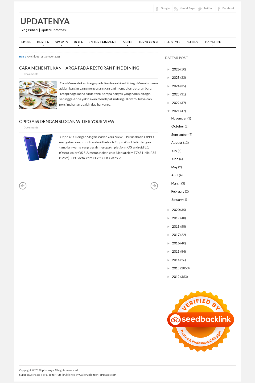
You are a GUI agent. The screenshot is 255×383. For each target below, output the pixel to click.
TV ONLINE (212, 43)
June (175, 159)
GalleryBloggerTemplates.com (97, 374)
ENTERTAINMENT (103, 42)
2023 (176, 94)
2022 (176, 103)
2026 (176, 69)
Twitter (207, 8)
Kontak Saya (187, 8)
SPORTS (60, 43)
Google (165, 8)
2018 (176, 226)
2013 (176, 268)
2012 (176, 277)
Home (22, 56)
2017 (176, 235)
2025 (176, 77)
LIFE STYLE (172, 42)
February (178, 191)
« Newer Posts (23, 185)
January (177, 200)
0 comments (31, 73)
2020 (176, 210)
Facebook (228, 8)
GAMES (192, 42)
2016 (176, 243)
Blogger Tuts (54, 374)
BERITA (42, 43)
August (177, 142)
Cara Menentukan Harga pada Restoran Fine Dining (79, 67)
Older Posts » (154, 185)
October (178, 126)
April (175, 175)
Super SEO (25, 374)
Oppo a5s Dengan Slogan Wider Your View (66, 121)
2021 (176, 111)
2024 (176, 86)
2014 (176, 260)
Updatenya (45, 21)
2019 (176, 218)
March (176, 183)
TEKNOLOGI (148, 42)
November (179, 118)
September (180, 134)
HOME (26, 42)
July (174, 151)
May (174, 167)
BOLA (77, 43)
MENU (126, 43)
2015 (176, 251)
